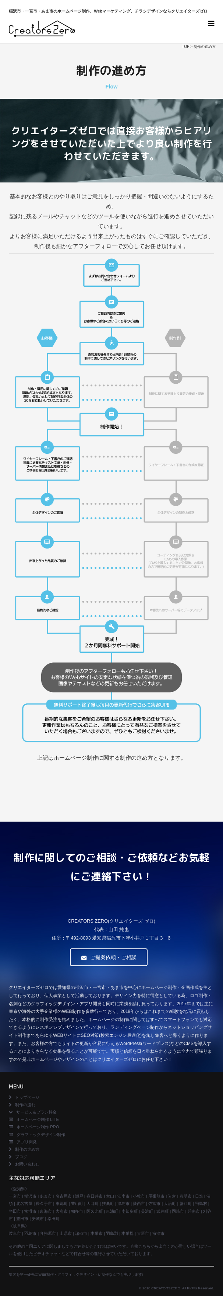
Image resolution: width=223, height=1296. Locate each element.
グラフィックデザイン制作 (37, 1134)
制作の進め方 (27, 1149)
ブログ (18, 1156)
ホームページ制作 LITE (34, 1119)
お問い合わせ (24, 1164)
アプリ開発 (23, 1142)
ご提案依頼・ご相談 (109, 957)
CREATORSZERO (165, 1288)
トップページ (24, 1097)
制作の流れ (22, 1104)
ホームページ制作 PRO (34, 1127)
